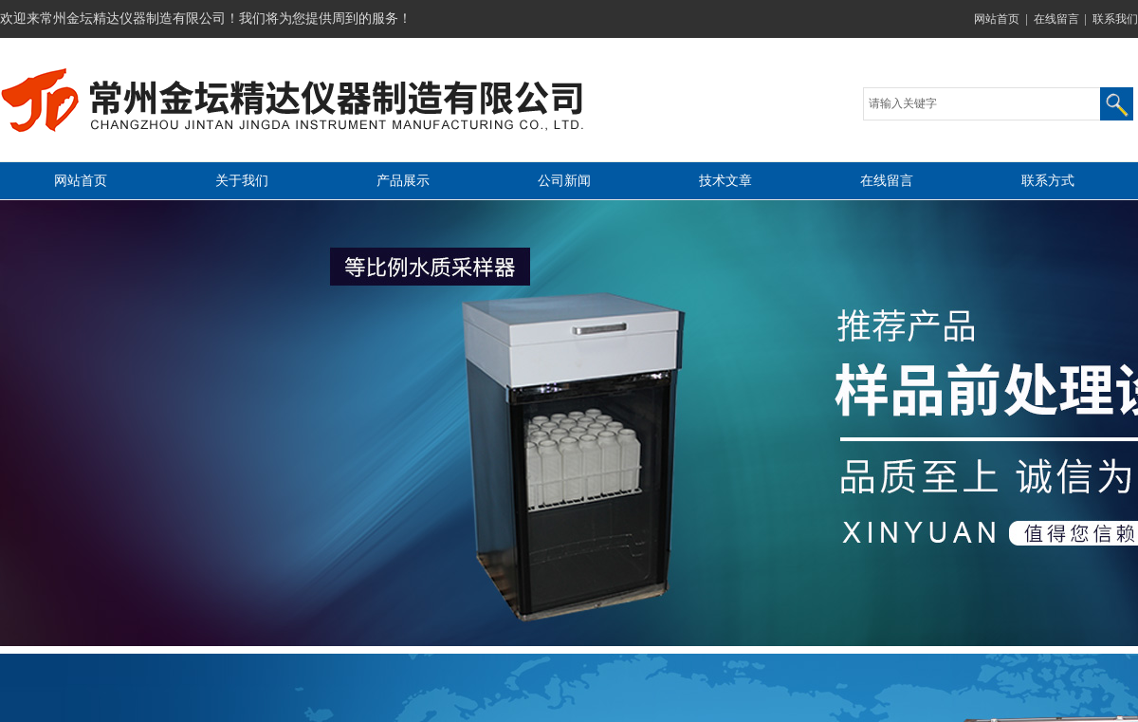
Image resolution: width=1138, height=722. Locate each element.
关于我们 (241, 181)
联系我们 (1115, 19)
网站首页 (996, 19)
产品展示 (403, 181)
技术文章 (725, 181)
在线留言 (1056, 19)
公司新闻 (564, 181)
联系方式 (1047, 181)
